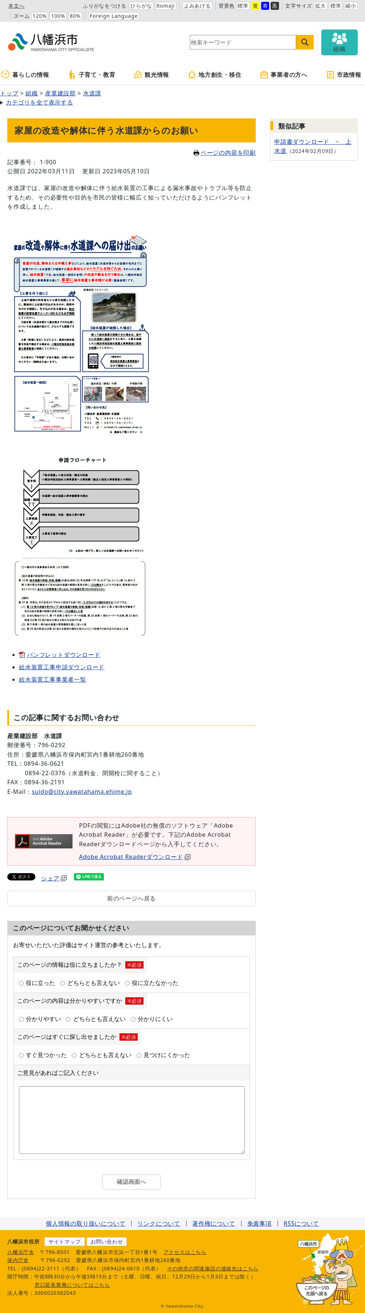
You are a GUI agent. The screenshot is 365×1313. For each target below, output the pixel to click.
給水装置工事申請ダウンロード (62, 667)
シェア (54, 878)
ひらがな (141, 5)
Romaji (166, 5)
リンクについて (158, 1223)
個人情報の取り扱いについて (85, 1223)
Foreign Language (114, 15)
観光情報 (151, 74)
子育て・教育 (91, 74)
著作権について (213, 1223)
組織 (31, 93)
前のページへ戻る (131, 898)
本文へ (16, 5)
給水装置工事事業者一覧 (52, 679)
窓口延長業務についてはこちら (72, 1284)
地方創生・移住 (215, 74)
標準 (243, 5)
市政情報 (343, 74)
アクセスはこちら (185, 1252)
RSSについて (301, 1223)
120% (39, 15)
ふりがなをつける (104, 5)
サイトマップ (64, 1241)
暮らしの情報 (25, 74)
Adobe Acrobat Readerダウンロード (135, 857)
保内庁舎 (18, 1260)
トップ (9, 93)
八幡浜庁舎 (20, 1252)
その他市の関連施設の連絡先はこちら (213, 1268)
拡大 (320, 5)
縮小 (350, 5)
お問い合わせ (107, 1241)
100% (58, 15)
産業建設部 (60, 93)
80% (75, 15)
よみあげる (197, 5)
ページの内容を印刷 (224, 153)
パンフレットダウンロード (64, 655)
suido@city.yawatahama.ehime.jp (82, 792)
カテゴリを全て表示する (39, 102)
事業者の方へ (283, 74)
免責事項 (259, 1223)
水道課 (92, 93)
